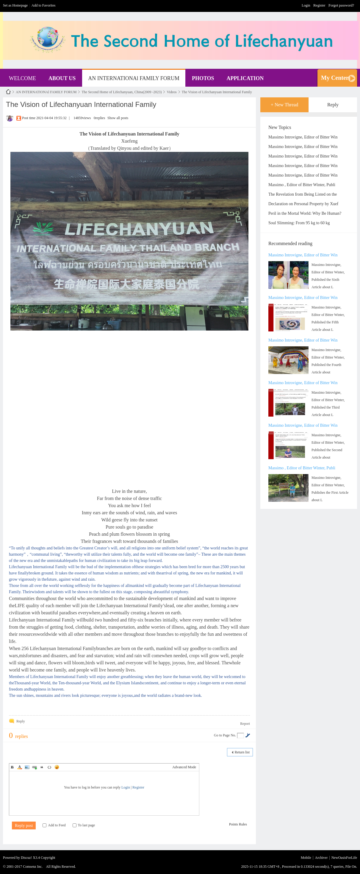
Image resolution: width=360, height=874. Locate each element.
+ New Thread (284, 104)
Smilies (57, 767)
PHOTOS (203, 78)
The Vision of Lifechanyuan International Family (217, 92)
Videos (171, 92)
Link (34, 767)
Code (49, 767)
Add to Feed (54, 825)
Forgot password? (341, 5)
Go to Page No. (225, 735)
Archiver (321, 858)
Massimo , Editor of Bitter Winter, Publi (301, 185)
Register (319, 5)
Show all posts (117, 118)
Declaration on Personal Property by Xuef (303, 204)
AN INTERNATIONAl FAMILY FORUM (133, 78)
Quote (42, 767)
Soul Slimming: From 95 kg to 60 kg (299, 223)
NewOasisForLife (8, 92)
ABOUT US (62, 78)
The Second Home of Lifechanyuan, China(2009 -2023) (122, 92)
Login (306, 5)
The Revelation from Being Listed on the (302, 194)
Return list (242, 752)
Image (27, 767)
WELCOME (22, 78)
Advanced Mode (184, 767)
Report (245, 724)
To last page (84, 825)
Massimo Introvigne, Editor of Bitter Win (302, 137)
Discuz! (26, 858)
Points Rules (238, 824)
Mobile (306, 858)
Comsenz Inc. (33, 866)
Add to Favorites (44, 5)
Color (20, 767)
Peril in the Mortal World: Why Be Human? (304, 213)
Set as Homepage (15, 5)
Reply (333, 104)
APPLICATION (245, 78)
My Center (335, 77)
